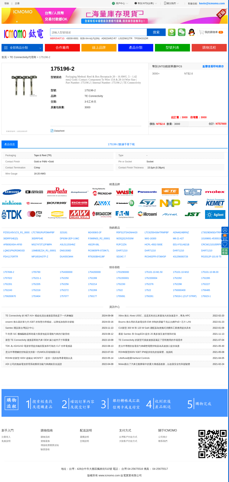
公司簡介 (162, 437)
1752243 (7, 290)
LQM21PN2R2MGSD (14, 250)
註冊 (17, 3)
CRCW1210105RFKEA (213, 244)
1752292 (177, 278)
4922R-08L (93, 244)
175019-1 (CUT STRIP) (185, 296)
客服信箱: (206, 3)
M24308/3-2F (95, 232)
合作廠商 (62, 47)
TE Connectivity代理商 (23, 57)
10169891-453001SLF (212, 238)
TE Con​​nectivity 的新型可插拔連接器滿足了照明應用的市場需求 (150, 340)
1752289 (92, 278)
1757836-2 (8, 272)
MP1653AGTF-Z (40, 256)
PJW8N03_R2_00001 (99, 238)
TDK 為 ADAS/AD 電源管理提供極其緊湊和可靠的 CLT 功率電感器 (38, 346)
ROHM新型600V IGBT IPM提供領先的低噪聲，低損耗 (145, 352)
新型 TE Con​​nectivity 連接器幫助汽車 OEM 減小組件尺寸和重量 (37, 340)
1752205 (36, 284)
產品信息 (9, 144)
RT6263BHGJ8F (96, 256)
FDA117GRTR (10, 256)
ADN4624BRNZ (181, 232)
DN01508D (65, 250)
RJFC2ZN (121, 244)
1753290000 (122, 272)
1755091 (120, 296)
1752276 (149, 284)
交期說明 (84, 441)
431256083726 (180, 256)
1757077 (64, 296)
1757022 (7, 278)
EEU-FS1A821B (181, 244)
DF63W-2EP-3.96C (69, 238)
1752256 (64, 284)
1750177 (92, 296)
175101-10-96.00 (209, 272)
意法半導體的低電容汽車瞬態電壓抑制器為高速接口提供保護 (148, 346)
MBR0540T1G (57, 38)
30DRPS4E (37, 238)
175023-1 (206, 296)
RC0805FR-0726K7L (98, 250)
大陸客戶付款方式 (128, 441)
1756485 (205, 290)
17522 (119, 290)
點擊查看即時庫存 (213, 66)
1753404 (36, 296)
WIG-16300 (150, 238)
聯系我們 (162, 441)
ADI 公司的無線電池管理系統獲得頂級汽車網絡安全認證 (33, 364)
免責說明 (6, 441)
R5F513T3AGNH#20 (126, 232)
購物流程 (209, 47)
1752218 (36, 290)
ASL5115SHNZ (67, 244)
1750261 (149, 296)
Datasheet (58, 131)
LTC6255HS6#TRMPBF (157, 232)
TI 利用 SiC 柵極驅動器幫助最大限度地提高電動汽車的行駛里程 (37, 334)
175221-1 (36, 278)
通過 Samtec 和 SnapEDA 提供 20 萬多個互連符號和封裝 (147, 334)
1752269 (92, 290)
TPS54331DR (141, 38)
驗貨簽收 (45, 449)
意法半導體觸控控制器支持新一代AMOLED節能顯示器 (32, 352)
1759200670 (9, 296)
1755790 (36, 272)
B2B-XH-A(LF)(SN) (90, 38)
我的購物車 (211, 32)
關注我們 (171, 3)
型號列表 (172, 47)
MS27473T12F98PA (42, 244)
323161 (63, 232)
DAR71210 (122, 250)
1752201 (7, 284)
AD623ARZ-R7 (108, 38)
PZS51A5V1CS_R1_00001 (17, 232)
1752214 (92, 284)
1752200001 (122, 278)
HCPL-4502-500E (154, 244)
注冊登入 (6, 437)
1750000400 (179, 290)
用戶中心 (120, 3)
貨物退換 (45, 441)
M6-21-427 (178, 238)
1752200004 (151, 278)
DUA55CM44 (66, 256)
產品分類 (135, 47)
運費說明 (84, 437)
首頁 (4, 57)
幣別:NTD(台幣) (145, 3)
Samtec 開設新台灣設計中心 (19, 328)
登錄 (6, 3)
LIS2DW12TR (125, 38)
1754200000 (94, 272)
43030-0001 (72, 38)
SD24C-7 (121, 256)
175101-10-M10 (181, 272)
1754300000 (66, 272)
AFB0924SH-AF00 (12, 244)
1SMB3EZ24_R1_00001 (44, 250)
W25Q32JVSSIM (125, 238)
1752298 (177, 284)
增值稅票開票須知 (50, 445)
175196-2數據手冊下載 (121, 144)
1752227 (205, 284)
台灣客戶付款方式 (128, 437)
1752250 (64, 278)
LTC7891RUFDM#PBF (43, 232)
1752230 (120, 284)
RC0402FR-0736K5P (155, 256)
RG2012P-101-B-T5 (211, 256)
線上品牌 (99, 47)
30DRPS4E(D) (10, 238)
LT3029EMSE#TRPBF (212, 232)
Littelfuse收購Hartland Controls (133, 358)
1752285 (205, 278)
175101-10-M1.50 (154, 272)
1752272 (64, 290)
